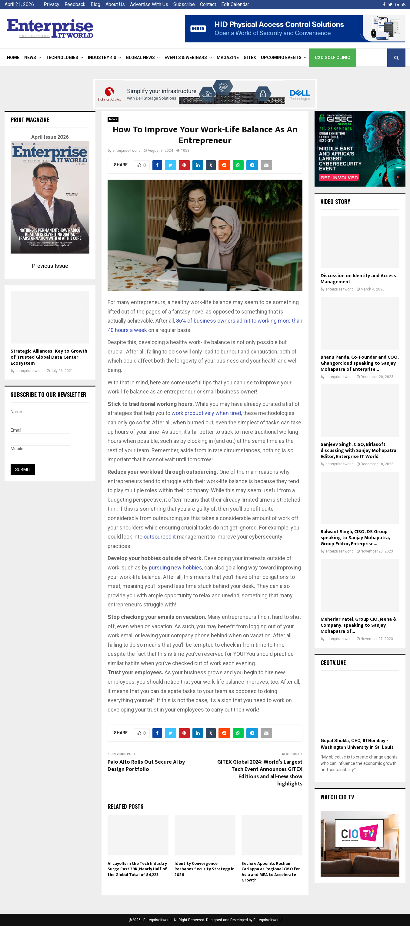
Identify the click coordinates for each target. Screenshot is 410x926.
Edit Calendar (235, 4)
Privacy (51, 4)
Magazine (228, 57)
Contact (208, 4)
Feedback (75, 4)
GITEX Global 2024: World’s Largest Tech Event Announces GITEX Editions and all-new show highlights (259, 773)
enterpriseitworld (126, 150)
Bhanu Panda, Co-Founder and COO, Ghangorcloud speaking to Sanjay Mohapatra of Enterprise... (359, 363)
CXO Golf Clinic (332, 57)
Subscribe (184, 4)
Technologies (62, 57)
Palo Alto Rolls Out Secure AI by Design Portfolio (146, 766)
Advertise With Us (149, 4)
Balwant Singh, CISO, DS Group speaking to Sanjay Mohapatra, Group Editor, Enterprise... (355, 538)
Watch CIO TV (337, 797)
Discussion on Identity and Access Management (358, 279)
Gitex (250, 57)
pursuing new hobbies (175, 567)
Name (16, 411)
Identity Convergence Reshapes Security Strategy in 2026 (205, 869)
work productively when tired (206, 413)
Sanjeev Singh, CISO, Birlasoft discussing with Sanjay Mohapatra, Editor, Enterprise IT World (359, 450)
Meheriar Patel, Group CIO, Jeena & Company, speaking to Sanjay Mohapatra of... (358, 625)
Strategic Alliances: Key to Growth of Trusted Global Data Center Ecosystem (49, 357)
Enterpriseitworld (267, 920)
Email (16, 430)
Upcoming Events (281, 57)
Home (13, 57)
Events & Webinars (186, 57)
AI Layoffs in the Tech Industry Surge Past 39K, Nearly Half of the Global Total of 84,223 (137, 869)
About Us (115, 4)
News (30, 57)
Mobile (17, 448)
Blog (95, 4)
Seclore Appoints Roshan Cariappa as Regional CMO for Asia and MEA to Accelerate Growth (271, 872)
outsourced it (160, 536)
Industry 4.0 (102, 57)
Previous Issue (50, 266)
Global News (140, 57)
